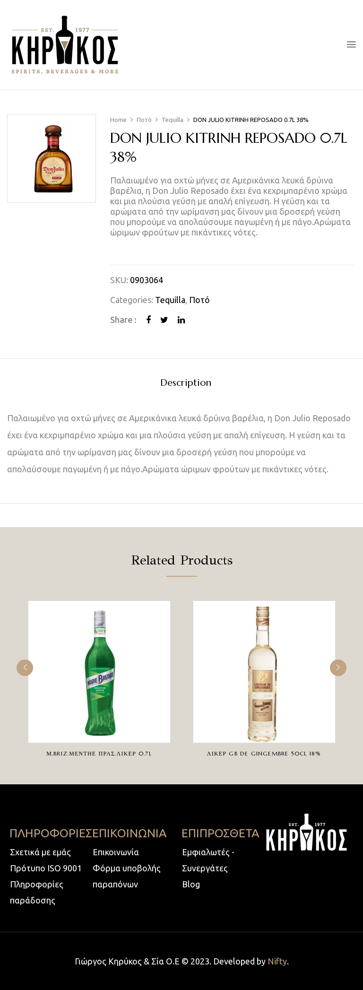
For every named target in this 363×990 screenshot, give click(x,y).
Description (185, 383)
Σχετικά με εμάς (40, 852)
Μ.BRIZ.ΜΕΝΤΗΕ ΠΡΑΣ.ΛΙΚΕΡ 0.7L (99, 753)
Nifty (277, 961)
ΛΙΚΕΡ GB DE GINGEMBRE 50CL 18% (264, 753)
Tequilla (172, 119)
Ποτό (144, 119)
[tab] (185, 384)
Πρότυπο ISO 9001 (46, 868)
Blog (191, 884)
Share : (123, 319)
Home (118, 119)
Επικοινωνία (116, 852)
